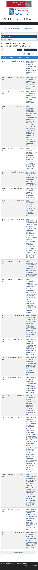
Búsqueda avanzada (7, 39)
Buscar (19, 50)
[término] (9, 50)
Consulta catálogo (28, 28)
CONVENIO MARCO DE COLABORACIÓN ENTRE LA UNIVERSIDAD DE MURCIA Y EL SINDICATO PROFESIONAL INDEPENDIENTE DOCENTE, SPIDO (31, 97)
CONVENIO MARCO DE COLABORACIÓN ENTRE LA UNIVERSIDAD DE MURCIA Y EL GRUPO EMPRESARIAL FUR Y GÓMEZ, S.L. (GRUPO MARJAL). (31, 82)
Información (4, 34)
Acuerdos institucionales (15, 28)
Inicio (3, 28)
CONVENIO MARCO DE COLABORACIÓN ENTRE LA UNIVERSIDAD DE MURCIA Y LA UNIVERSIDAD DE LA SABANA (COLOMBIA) (31, 192)
